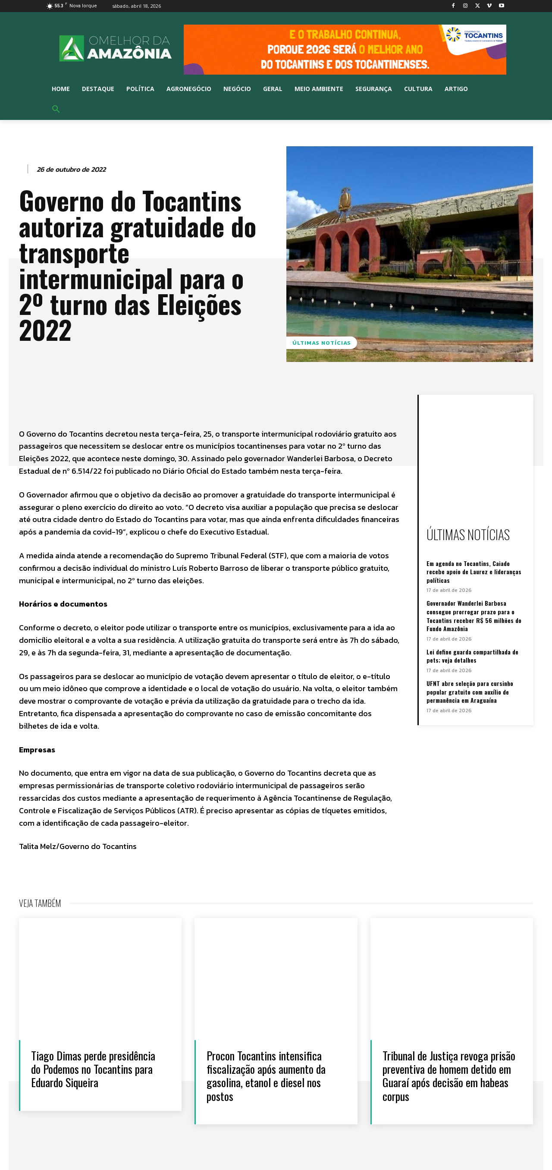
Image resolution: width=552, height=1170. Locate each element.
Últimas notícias (321, 343)
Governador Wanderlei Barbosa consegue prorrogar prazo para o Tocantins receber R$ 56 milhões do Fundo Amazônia (474, 615)
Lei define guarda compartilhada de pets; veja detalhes (472, 656)
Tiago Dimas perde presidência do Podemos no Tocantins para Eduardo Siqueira (93, 1069)
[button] (56, 109)
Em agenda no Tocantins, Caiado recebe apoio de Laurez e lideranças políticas (474, 572)
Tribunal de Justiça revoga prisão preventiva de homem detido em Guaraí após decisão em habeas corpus (449, 1075)
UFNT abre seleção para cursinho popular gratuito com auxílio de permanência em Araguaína (470, 692)
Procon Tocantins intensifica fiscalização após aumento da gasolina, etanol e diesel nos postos (266, 1075)
